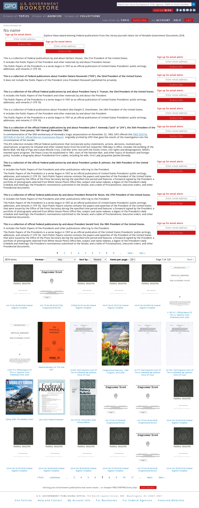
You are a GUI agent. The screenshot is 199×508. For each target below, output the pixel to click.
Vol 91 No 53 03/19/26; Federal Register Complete (19, 469)
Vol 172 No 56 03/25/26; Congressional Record (147, 469)
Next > (190, 259)
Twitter (180, 10)
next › (131, 253)
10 (124, 477)
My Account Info (79, 500)
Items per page (119, 259)
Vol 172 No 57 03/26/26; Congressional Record (115, 421)
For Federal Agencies (137, 500)
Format (39, 259)
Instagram (184, 10)
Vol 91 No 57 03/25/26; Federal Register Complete (115, 469)
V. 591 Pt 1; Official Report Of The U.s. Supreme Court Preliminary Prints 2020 (179, 314)
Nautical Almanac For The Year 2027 (51, 368)
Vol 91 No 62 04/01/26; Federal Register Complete (147, 306)
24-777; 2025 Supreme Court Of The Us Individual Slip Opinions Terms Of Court (147, 372)
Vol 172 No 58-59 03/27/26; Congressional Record (51, 306)
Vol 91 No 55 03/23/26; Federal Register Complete (179, 421)
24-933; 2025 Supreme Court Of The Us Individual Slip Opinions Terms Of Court (83, 372)
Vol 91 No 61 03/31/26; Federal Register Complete (115, 306)
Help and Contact (50, 500)
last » (142, 253)
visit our (163, 10)
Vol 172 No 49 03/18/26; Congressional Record (147, 421)
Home (6, 25)
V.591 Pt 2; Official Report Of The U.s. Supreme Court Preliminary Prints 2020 (19, 372)
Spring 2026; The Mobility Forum (19, 419)
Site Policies (23, 500)
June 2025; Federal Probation (51, 419)
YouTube (187, 10)
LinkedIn (194, 10)
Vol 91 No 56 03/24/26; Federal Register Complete (51, 469)
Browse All (16, 16)
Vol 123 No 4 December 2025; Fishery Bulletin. (83, 421)
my (161, 20)
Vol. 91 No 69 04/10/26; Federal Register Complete (19, 306)
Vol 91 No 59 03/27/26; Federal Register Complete (179, 469)
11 (132, 477)
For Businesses (106, 500)
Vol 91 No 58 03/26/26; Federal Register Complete (83, 469)
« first (40, 477)
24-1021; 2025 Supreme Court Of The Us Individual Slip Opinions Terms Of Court (179, 372)
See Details (148, 487)
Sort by (83, 259)
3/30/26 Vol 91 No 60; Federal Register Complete (83, 306)
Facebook (177, 10)
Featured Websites (171, 500)
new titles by (127, 20)
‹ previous (54, 477)
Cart (189, 20)
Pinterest (190, 10)
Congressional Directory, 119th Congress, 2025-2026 (115, 371)
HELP (177, 20)
